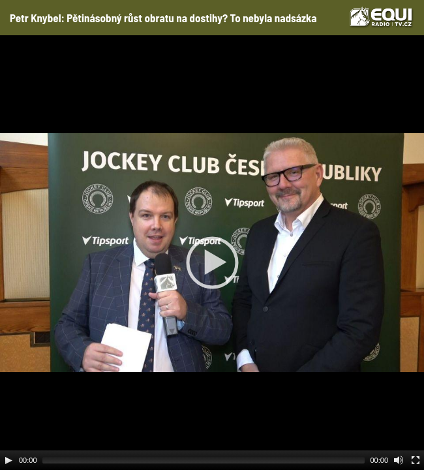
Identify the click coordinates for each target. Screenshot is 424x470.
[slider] (203, 460)
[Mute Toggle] (398, 460)
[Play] (8, 460)
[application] (212, 252)
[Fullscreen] (415, 460)
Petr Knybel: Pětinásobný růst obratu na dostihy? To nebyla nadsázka (163, 17)
